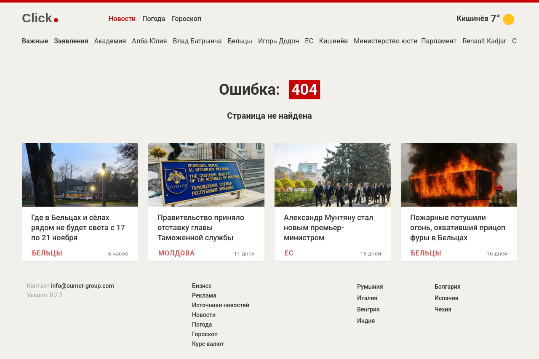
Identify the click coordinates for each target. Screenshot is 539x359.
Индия (366, 320)
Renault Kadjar (484, 41)
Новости (122, 19)
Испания (447, 298)
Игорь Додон (278, 41)
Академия (110, 41)
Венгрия (368, 309)
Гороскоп (186, 19)
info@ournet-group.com (82, 285)
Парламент (438, 41)
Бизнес (202, 285)
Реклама (204, 295)
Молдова (176, 253)
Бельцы (240, 41)
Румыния (370, 286)
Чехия (443, 309)
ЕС (309, 41)
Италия (367, 298)
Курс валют (208, 343)
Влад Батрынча (197, 41)
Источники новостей (220, 305)
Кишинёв (472, 18)
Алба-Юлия (149, 41)
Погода (153, 19)
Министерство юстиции (391, 41)
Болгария (448, 286)
